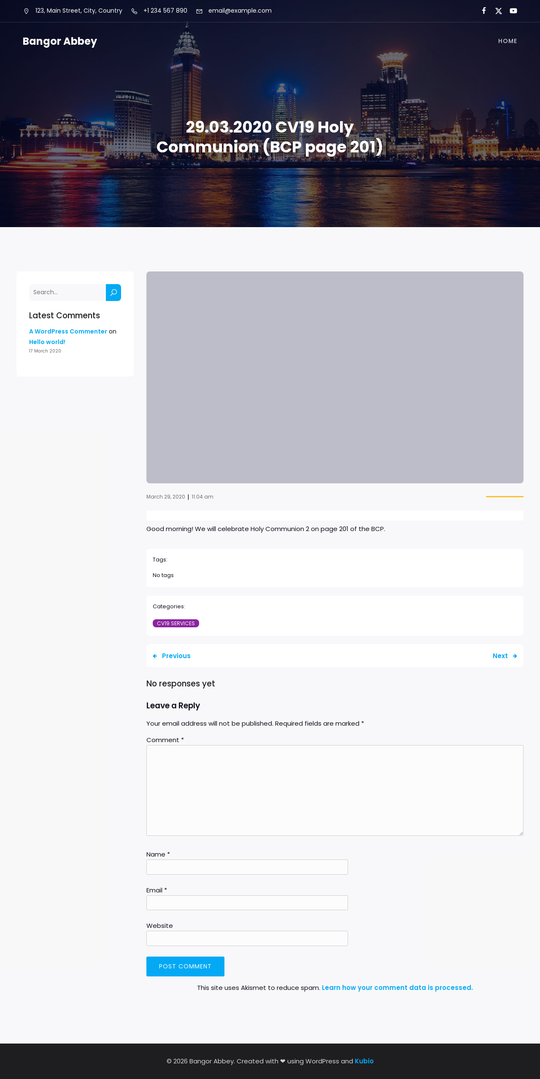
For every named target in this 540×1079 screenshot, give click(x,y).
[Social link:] (480, 11)
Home (507, 41)
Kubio (364, 1061)
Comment (165, 739)
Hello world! (47, 342)
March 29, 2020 (165, 496)
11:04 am (202, 496)
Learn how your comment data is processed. (397, 987)
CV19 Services (176, 623)
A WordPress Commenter (68, 331)
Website (159, 925)
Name (158, 854)
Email (156, 890)
